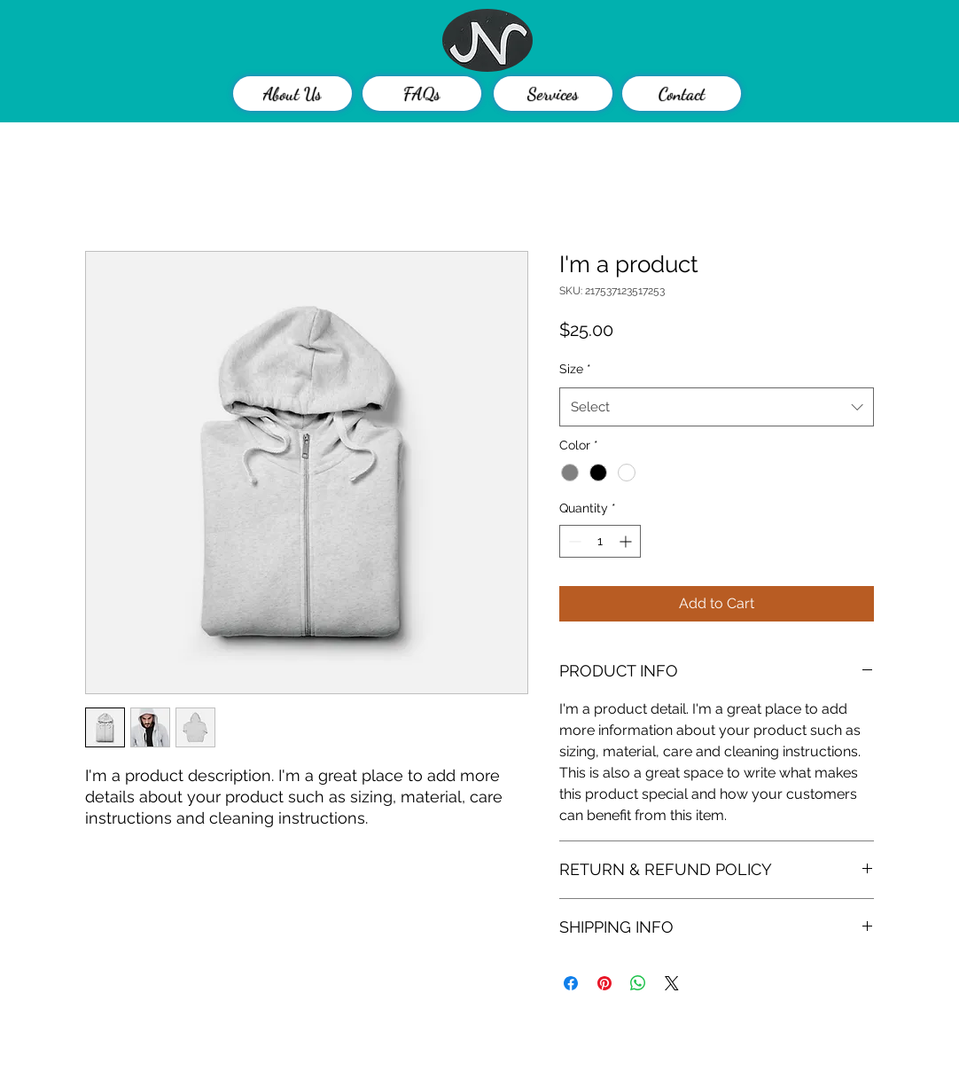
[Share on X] (671, 983)
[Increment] (627, 541)
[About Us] (292, 93)
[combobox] (716, 406)
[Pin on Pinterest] (604, 983)
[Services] (553, 93)
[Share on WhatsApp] (638, 983)
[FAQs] (422, 93)
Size (575, 369)
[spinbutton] (600, 541)
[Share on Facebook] (570, 983)
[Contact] (681, 93)
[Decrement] (573, 541)
